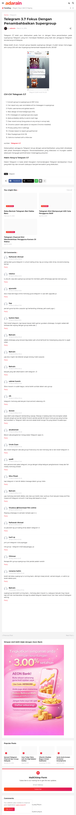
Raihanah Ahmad (16, 257)
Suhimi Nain (14, 318)
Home (6, 15)
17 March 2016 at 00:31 (15, 413)
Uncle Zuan (13, 445)
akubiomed (13, 430)
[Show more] (44, 181)
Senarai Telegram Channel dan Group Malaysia (11, 759)
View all (69, 190)
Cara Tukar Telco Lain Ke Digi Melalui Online (28, 759)
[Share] (70, 28)
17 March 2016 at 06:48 (15, 432)
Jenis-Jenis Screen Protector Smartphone (63, 759)
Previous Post (8, 635)
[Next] (73, 8)
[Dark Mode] (69, 3)
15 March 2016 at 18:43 (15, 337)
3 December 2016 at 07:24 (16, 590)
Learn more (20, 805)
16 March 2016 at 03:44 (15, 398)
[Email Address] (38, 785)
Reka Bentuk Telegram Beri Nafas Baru (19, 212)
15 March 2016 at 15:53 (15, 290)
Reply (6, 267)
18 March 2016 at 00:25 (15, 510)
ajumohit (12, 288)
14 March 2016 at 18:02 (15, 259)
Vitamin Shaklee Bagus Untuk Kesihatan (45, 759)
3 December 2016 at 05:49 (16, 573)
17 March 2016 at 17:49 (15, 461)
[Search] (73, 3)
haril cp (12, 537)
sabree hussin (15, 381)
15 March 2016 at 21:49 (15, 383)
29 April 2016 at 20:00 (15, 539)
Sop (10, 303)
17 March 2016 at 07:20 (15, 446)
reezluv (12, 274)
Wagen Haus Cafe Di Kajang (22, 8)
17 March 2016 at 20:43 (15, 478)
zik (10, 396)
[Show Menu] (2, 3)
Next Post (69, 635)
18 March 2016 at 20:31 (15, 524)
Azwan (11, 411)
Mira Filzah (13, 476)
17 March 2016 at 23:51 (15, 493)
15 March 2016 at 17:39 (15, 305)
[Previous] (71, 8)
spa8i (11, 459)
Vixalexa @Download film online (22, 508)
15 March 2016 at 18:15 (15, 320)
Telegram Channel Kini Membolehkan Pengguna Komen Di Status (20, 239)
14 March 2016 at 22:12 (15, 276)
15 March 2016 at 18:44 (15, 354)
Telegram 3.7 (16, 143)
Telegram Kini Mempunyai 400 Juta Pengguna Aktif (55, 212)
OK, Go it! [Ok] (9, 809)
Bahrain (12, 335)
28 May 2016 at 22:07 (15, 558)
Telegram (13, 15)
